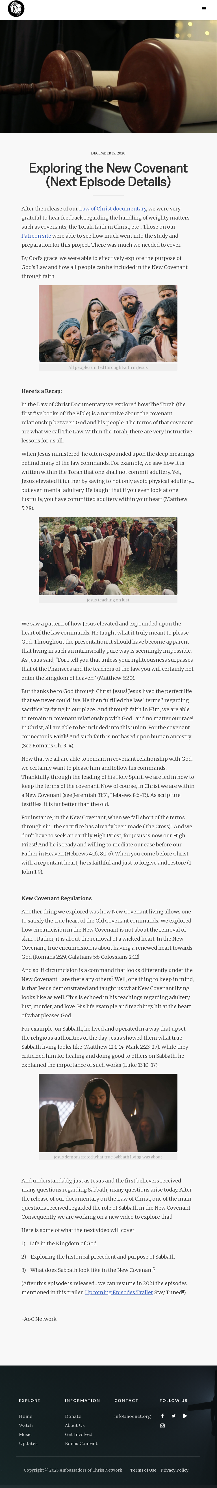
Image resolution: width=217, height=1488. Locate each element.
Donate (73, 1416)
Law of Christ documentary (112, 208)
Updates (28, 1443)
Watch (26, 1425)
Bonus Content (81, 1443)
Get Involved (78, 1434)
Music (25, 1434)
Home (25, 1416)
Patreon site (36, 236)
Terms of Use (143, 1470)
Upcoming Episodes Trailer (119, 1292)
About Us (75, 1425)
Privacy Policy (174, 1470)
